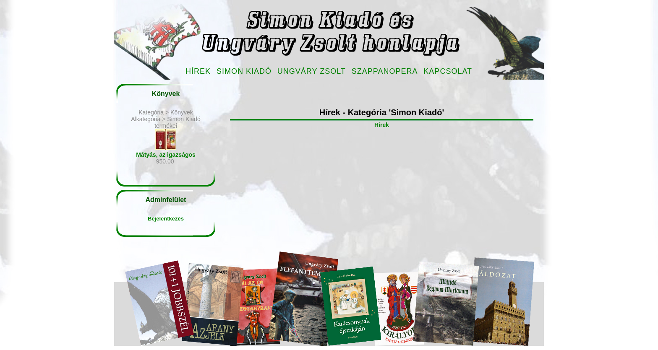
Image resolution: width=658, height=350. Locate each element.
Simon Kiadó (244, 71)
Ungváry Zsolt (311, 71)
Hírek (198, 71)
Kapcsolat (447, 71)
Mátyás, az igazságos (166, 154)
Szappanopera (385, 71)
